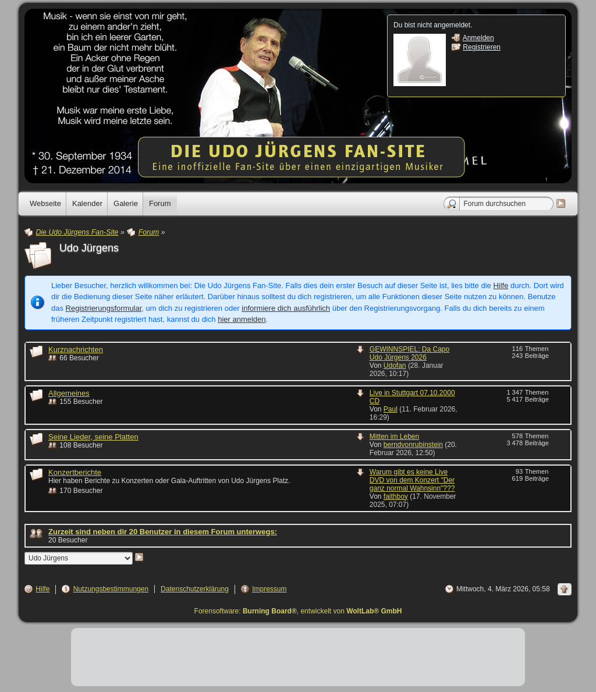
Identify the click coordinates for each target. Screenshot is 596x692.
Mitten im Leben (394, 436)
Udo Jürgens (89, 248)
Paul (391, 409)
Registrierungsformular (104, 308)
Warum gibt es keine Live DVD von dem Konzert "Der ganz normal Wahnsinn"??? (412, 480)
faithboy (396, 496)
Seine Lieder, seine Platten (93, 436)
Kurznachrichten (75, 349)
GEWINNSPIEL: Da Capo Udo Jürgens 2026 (409, 353)
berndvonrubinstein (413, 445)
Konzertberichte (74, 472)
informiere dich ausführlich (286, 308)
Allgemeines (69, 393)
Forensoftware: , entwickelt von (298, 611)
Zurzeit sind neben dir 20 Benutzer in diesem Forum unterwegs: (162, 531)
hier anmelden (241, 319)
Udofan (395, 365)
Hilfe (500, 285)
